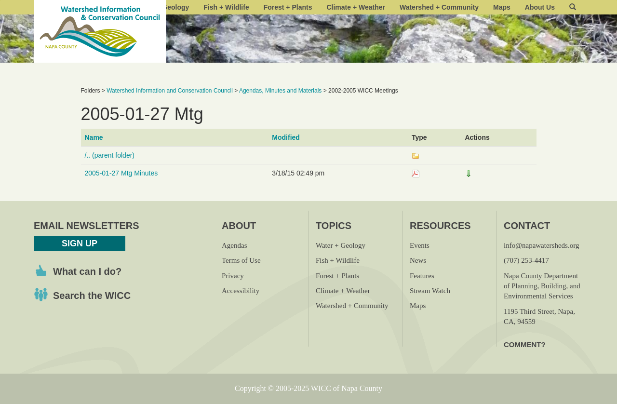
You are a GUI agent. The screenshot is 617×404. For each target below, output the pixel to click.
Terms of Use (241, 260)
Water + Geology (340, 245)
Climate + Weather (355, 7)
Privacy (233, 276)
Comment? (525, 344)
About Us (540, 7)
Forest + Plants (288, 7)
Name (94, 137)
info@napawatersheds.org (541, 245)
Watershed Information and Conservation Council (170, 90)
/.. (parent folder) (110, 155)
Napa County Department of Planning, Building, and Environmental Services (542, 286)
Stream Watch (430, 291)
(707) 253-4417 (526, 260)
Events (419, 245)
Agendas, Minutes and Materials (280, 90)
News (418, 260)
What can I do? (87, 271)
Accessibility (240, 291)
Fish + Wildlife (226, 7)
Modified (286, 137)
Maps (501, 7)
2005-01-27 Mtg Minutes (121, 173)
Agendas (234, 245)
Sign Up (79, 243)
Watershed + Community (439, 7)
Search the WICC (92, 295)
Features (422, 276)
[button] (572, 7)
